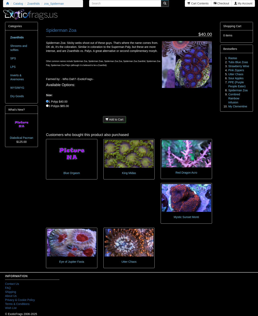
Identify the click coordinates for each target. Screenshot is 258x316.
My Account (243, 3)
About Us (11, 295)
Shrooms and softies (18, 47)
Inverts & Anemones (17, 77)
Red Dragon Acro (186, 172)
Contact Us (12, 283)
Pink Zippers (236, 70)
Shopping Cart (232, 26)
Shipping (10, 291)
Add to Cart (114, 119)
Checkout (221, 3)
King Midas (129, 173)
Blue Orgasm (71, 173)
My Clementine (237, 106)
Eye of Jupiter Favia (71, 261)
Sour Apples (236, 78)
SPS (13, 58)
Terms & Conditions (17, 304)
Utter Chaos (129, 261)
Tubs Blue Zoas (238, 62)
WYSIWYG (17, 87)
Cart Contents (197, 3)
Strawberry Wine (238, 66)
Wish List (11, 308)
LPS (13, 66)
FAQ (8, 287)
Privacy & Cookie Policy (20, 300)
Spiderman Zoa (238, 90)
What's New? (16, 109)
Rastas (232, 58)
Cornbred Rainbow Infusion (234, 98)
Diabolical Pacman (21, 137)
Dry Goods (17, 96)
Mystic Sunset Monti (186, 217)
